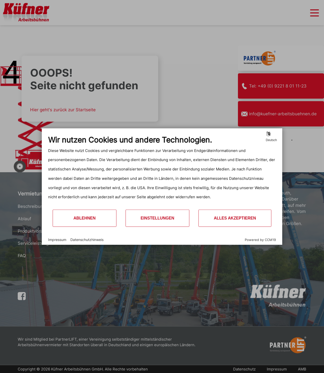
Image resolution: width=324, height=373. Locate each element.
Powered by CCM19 (260, 240)
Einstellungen (157, 218)
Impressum (57, 239)
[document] (162, 172)
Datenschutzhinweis (87, 239)
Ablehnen (84, 218)
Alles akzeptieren (235, 218)
